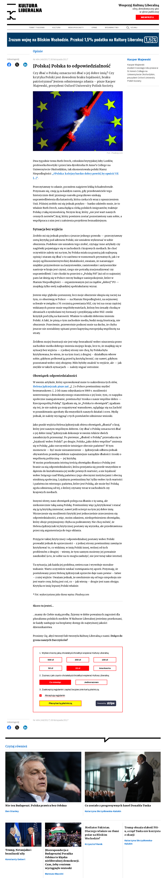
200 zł (78, 660)
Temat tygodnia (36, 28)
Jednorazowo (91, 683)
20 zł (77, 669)
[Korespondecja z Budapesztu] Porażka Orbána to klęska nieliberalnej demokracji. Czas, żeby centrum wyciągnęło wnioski (61, 860)
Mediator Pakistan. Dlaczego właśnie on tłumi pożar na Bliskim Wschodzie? (102, 834)
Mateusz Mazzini (54, 875)
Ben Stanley (12, 812)
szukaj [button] (134, 28)
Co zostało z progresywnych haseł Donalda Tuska (117, 806)
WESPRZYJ (147, 18)
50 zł (50, 669)
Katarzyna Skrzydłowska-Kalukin (103, 812)
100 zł (105, 660)
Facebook (9, 65)
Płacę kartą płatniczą (60, 704)
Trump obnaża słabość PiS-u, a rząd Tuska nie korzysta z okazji (142, 832)
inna (105, 669)
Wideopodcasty (76, 28)
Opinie (94, 28)
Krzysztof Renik (93, 845)
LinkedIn (25, 65)
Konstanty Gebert (15, 860)
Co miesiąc (55, 683)
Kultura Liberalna (25, 12)
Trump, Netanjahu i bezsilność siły (17, 852)
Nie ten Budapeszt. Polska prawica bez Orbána (35, 806)
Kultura (56, 28)
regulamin (60, 696)
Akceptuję (55, 696)
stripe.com (106, 704)
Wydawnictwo (112, 28)
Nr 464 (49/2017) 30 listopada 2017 (51, 60)
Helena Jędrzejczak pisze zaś (51, 387)
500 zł (51, 660)
